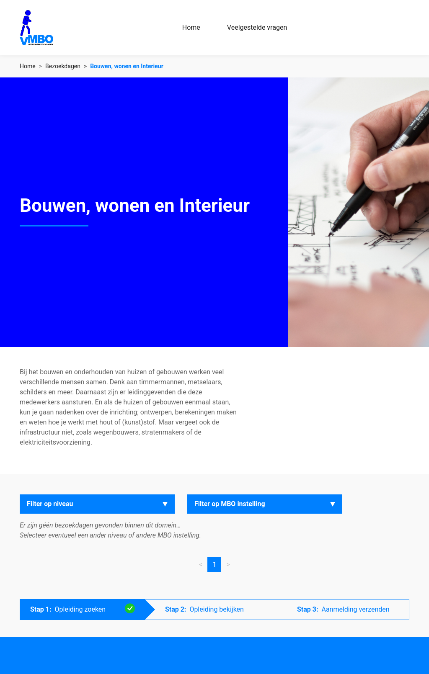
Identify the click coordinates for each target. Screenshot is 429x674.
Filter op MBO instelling (229, 504)
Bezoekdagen (62, 66)
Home (191, 27)
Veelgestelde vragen (257, 27)
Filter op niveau (50, 504)
